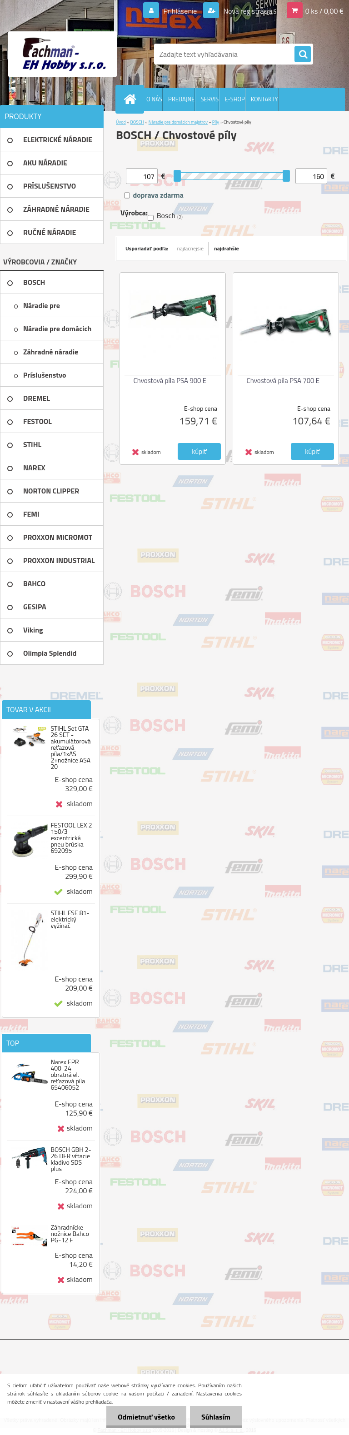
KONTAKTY (264, 99)
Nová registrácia (247, 10)
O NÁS (154, 99)
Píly (215, 122)
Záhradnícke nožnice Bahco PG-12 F (69, 1233)
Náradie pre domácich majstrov (178, 122)
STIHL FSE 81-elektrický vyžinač (69, 919)
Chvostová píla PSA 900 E (170, 380)
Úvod (121, 122)
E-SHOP (234, 99)
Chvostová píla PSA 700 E (283, 380)
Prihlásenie (180, 10)
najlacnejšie (190, 248)
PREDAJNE (181, 99)
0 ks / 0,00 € (324, 10)
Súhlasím (215, 1416)
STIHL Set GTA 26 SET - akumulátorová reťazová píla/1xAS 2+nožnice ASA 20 (70, 747)
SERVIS (209, 99)
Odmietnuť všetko (146, 1416)
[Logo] (62, 54)
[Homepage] (131, 99)
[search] (302, 54)
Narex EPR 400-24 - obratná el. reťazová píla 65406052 (67, 1075)
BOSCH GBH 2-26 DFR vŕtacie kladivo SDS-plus (70, 1159)
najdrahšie (226, 248)
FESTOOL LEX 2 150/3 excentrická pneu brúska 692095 (71, 838)
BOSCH (137, 122)
